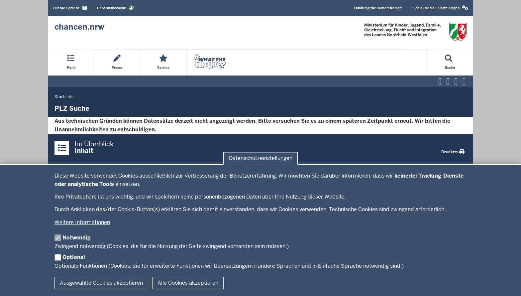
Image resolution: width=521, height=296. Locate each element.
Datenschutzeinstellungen (260, 158)
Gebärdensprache (115, 7)
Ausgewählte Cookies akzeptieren (101, 282)
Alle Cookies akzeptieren (187, 282)
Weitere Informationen (82, 222)
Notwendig (76, 237)
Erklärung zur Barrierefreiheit (378, 8)
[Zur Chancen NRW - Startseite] (79, 27)
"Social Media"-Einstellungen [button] (440, 7)
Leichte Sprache (70, 7)
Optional (73, 257)
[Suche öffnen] (450, 62)
